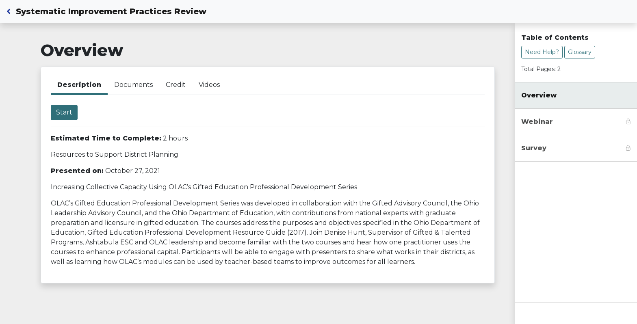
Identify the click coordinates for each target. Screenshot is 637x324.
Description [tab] (79, 85)
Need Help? (542, 52)
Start (64, 112)
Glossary (580, 52)
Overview (539, 95)
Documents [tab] (133, 85)
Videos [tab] (209, 85)
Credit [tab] (176, 85)
